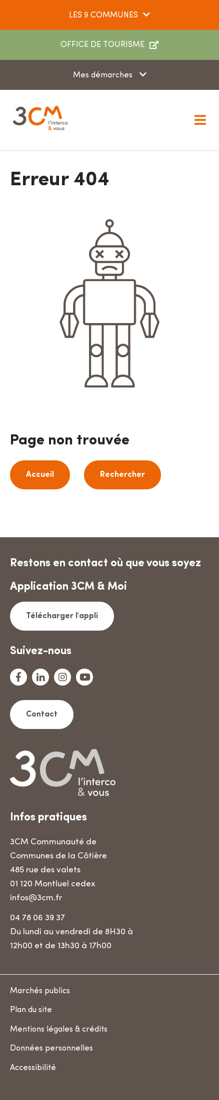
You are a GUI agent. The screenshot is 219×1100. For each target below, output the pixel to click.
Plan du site (31, 1010)
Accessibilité (33, 1068)
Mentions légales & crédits (59, 1030)
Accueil (40, 475)
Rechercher (122, 475)
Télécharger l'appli (62, 616)
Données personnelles (51, 1049)
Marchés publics (40, 991)
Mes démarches (103, 75)
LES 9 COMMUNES (103, 15)
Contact (42, 715)
